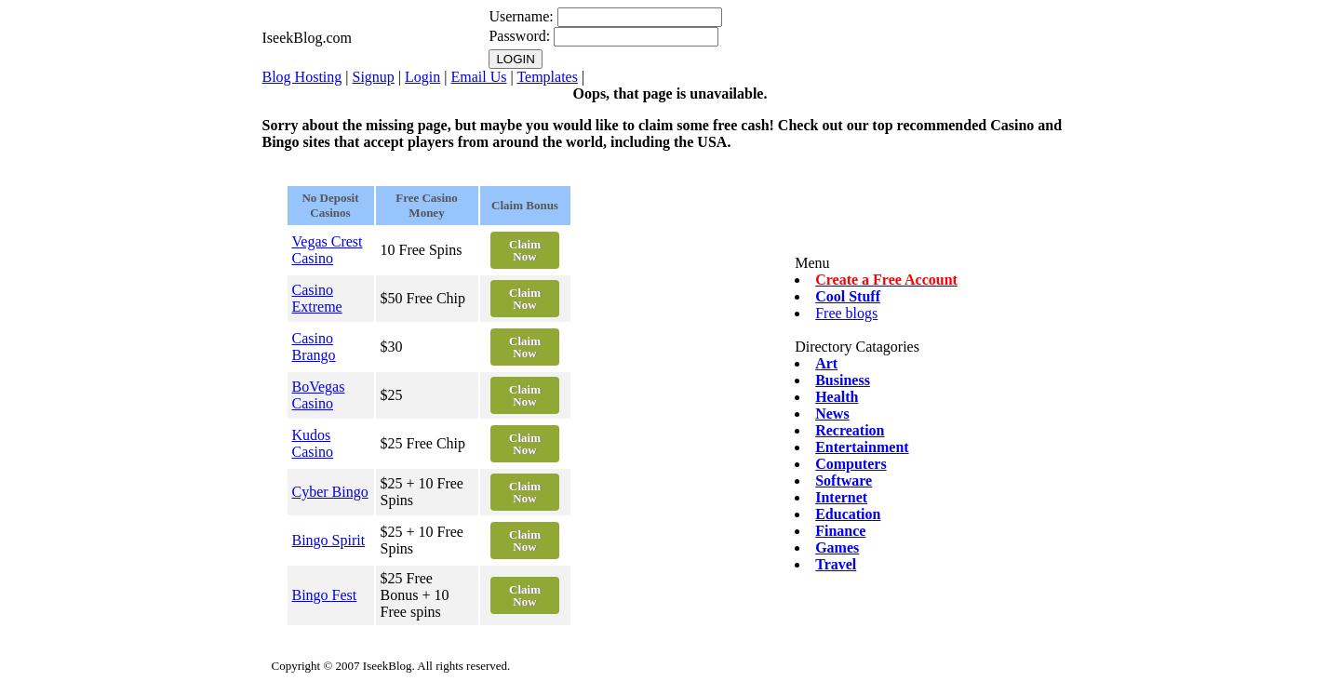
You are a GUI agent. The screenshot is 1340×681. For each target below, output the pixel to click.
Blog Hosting (302, 77)
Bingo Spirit (329, 540)
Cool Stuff (847, 296)
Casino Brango (314, 346)
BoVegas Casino (318, 395)
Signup (374, 77)
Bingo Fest (324, 595)
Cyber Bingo (330, 492)
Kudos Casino (312, 443)
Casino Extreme (317, 298)
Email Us (478, 77)
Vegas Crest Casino (327, 250)
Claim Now (525, 250)
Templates (547, 77)
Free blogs (846, 313)
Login (422, 77)
